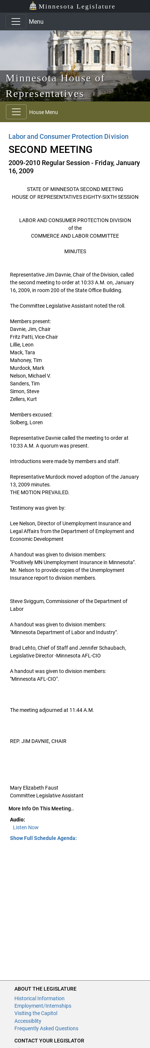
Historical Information (39, 998)
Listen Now (26, 827)
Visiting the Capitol (35, 1013)
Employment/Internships (42, 1006)
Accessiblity (27, 1021)
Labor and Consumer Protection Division (68, 136)
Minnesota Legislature (72, 5)
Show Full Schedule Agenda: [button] (43, 838)
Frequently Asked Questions (46, 1028)
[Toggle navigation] (16, 21)
